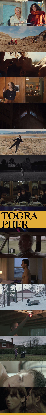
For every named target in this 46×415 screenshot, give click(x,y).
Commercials (23, 1)
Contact (29, 1)
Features (17, 1)
